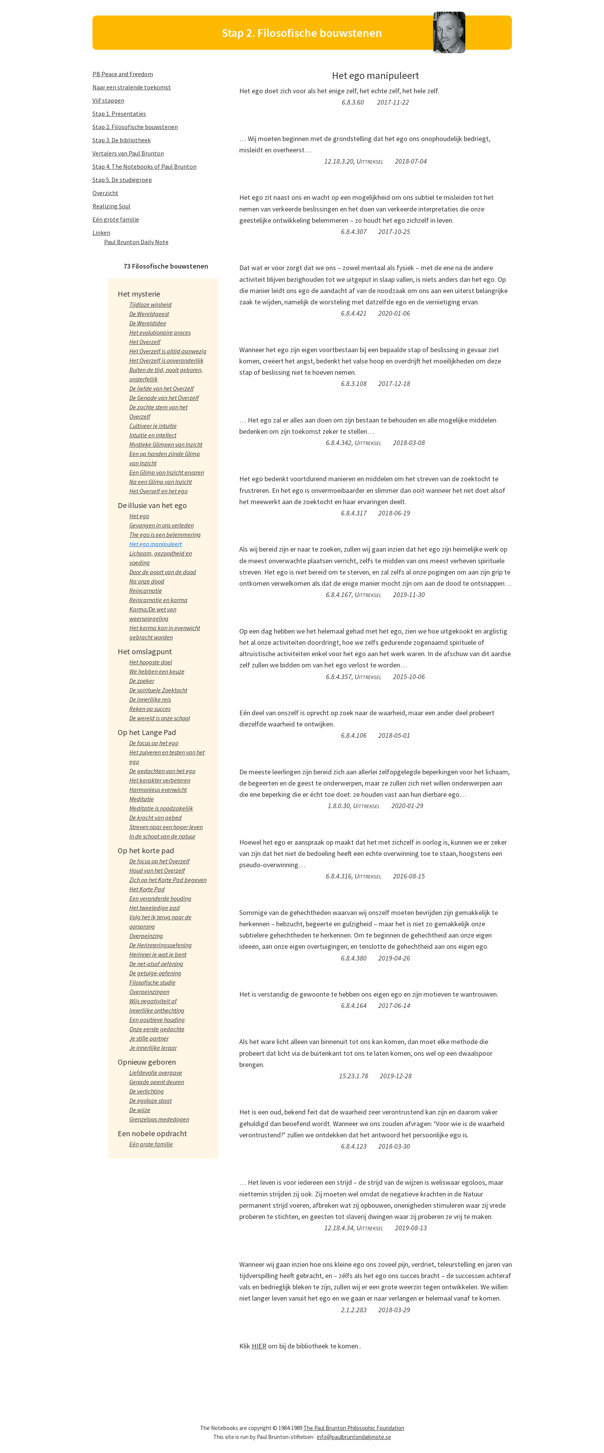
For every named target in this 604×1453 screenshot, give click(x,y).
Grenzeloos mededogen (159, 1119)
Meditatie (141, 799)
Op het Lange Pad (147, 732)
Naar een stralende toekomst (131, 87)
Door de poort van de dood (162, 572)
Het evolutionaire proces (160, 332)
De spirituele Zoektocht (158, 690)
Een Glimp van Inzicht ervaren (166, 472)
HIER (259, 1345)
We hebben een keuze (157, 671)
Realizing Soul (111, 206)
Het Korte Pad (147, 889)
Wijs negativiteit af (153, 1001)
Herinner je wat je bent (157, 954)
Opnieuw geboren (147, 1062)
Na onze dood (146, 581)
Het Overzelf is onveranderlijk (166, 360)
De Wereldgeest (149, 314)
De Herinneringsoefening (160, 945)
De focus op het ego (153, 743)
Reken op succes (150, 709)
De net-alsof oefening (156, 964)
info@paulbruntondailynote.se (354, 1437)
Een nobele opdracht (152, 1133)
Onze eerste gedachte (157, 1029)
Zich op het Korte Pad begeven (168, 880)
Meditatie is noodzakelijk (161, 808)
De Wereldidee (147, 323)
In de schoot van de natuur (162, 836)
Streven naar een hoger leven (166, 827)
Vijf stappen (108, 100)
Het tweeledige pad (154, 908)
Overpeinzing (146, 936)
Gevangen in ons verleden (161, 525)
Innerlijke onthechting (157, 1010)
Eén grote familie (115, 219)
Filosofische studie (152, 982)
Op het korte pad (146, 850)
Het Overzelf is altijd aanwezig (168, 351)
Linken (101, 232)
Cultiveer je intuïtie (153, 426)
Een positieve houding (157, 1019)
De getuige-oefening (155, 973)
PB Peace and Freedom (122, 74)
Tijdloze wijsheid (150, 304)
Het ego (139, 516)
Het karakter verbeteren (159, 780)
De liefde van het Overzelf (161, 388)
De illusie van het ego (152, 505)
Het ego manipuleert (155, 544)
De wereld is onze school (159, 718)
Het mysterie (139, 294)
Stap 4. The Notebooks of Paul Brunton (144, 166)
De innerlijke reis (150, 699)
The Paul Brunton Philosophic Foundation (353, 1428)
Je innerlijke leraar (153, 1047)
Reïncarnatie (145, 590)
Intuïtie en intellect (152, 435)
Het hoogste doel (150, 662)
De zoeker (141, 681)
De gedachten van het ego (162, 771)
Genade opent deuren (156, 1082)
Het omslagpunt (145, 651)
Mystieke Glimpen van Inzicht (165, 444)
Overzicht (105, 193)
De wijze (139, 1110)
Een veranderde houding (160, 898)
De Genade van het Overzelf (164, 398)
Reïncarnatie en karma (158, 600)
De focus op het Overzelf (159, 861)
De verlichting (146, 1091)
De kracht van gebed (155, 817)
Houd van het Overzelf (157, 870)
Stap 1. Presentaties (119, 113)
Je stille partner (149, 1038)
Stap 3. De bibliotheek (121, 140)
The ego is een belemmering (165, 534)
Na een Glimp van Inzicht (160, 481)
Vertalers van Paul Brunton (128, 153)
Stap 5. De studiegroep (122, 179)
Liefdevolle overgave (155, 1072)
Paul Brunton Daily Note (136, 242)
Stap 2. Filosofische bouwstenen (135, 127)
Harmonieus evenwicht (158, 789)
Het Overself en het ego (158, 491)
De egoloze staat (150, 1100)
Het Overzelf (144, 342)
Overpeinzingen (149, 991)
